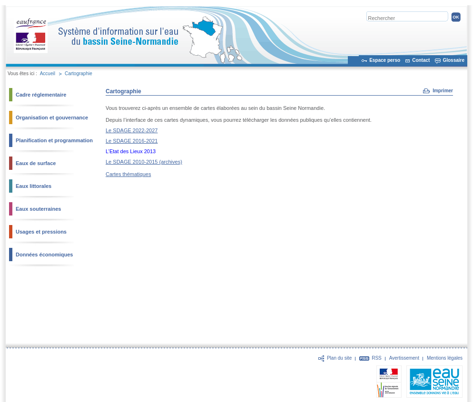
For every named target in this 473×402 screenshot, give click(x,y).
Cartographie (78, 73)
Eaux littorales (33, 186)
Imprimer (443, 90)
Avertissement (404, 358)
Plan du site (339, 358)
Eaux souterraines (38, 209)
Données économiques (44, 254)
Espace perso (384, 60)
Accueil (47, 73)
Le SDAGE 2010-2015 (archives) (144, 162)
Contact (421, 60)
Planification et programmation (54, 140)
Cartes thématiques (128, 174)
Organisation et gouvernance (52, 117)
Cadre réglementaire (41, 95)
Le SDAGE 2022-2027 (132, 130)
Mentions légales (445, 358)
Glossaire (453, 60)
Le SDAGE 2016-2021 (132, 141)
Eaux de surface (36, 163)
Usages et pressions (41, 232)
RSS (377, 358)
